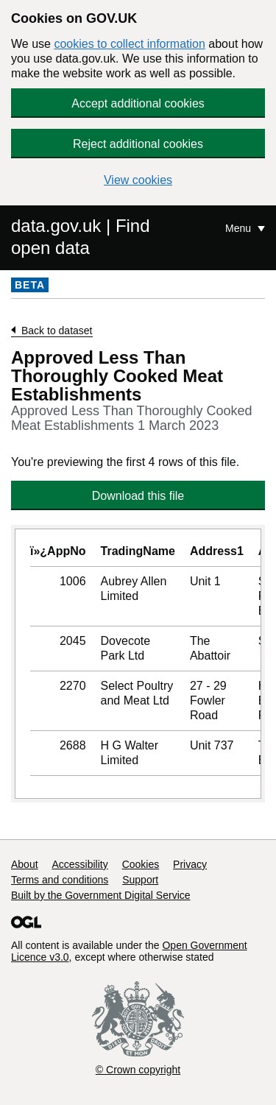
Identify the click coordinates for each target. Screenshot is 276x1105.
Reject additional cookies (138, 144)
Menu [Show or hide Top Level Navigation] (239, 228)
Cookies (141, 864)
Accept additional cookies (138, 103)
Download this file (138, 496)
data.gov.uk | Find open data (80, 237)
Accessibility (79, 864)
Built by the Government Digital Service (101, 895)
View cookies (138, 180)
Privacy (190, 864)
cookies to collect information (129, 44)
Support (140, 880)
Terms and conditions (59, 880)
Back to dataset (57, 330)
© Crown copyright (138, 1070)
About (24, 864)
